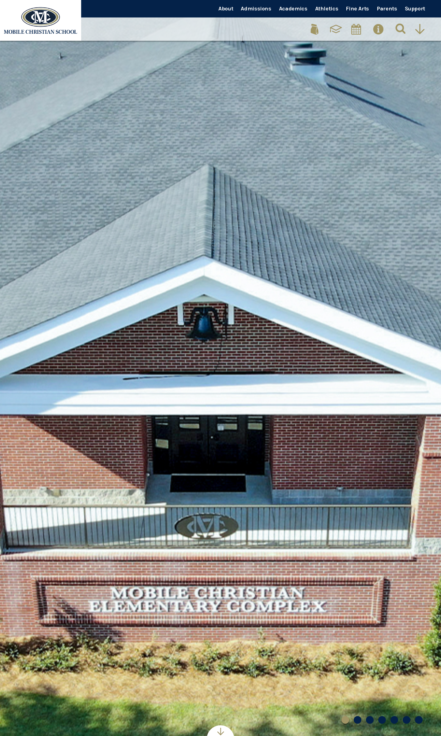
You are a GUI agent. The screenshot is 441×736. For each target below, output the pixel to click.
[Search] (401, 29)
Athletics (326, 8)
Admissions (256, 8)
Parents (387, 8)
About (225, 8)
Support (415, 8)
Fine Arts (357, 8)
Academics (293, 8)
